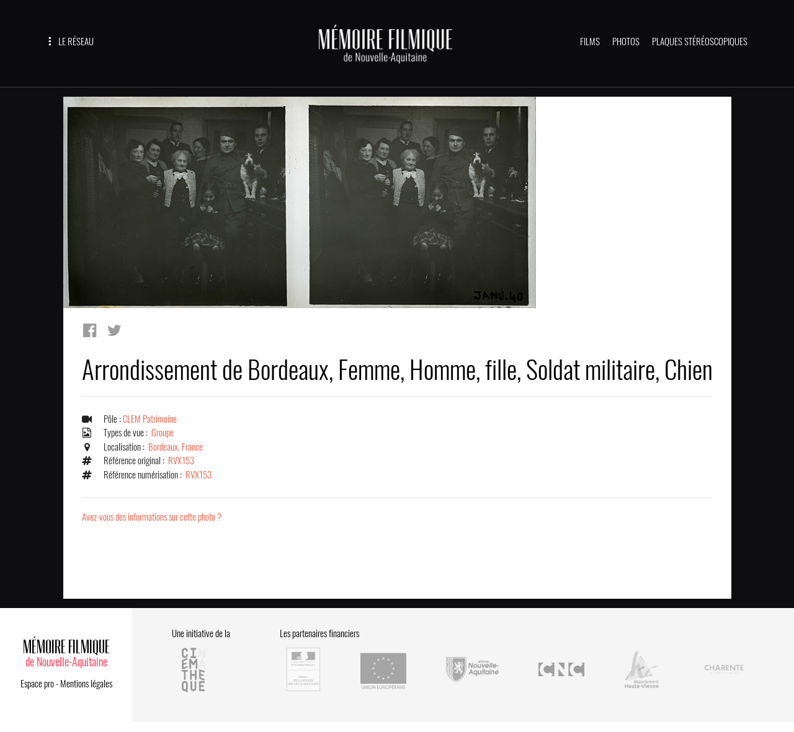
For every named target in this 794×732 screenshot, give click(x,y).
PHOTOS (626, 41)
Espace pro (37, 683)
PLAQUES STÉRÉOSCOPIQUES (699, 41)
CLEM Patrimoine (150, 419)
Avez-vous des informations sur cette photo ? (151, 517)
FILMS (590, 41)
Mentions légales (86, 683)
